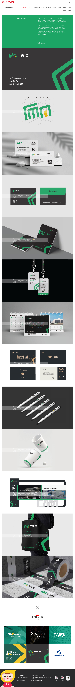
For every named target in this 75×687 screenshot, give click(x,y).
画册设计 (54, 7)
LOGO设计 (59, 7)
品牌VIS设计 (25, 7)
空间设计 (70, 10)
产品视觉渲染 (37, 7)
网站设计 (70, 7)
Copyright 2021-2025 (20, 675)
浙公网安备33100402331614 (21, 680)
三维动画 (43, 7)
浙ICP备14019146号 (20, 678)
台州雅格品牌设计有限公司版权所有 (22, 677)
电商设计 (65, 10)
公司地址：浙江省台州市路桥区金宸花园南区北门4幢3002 (41, 677)
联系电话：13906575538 (35, 678)
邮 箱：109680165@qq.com (36, 680)
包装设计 (65, 7)
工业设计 (31, 7)
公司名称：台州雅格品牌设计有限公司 (37, 675)
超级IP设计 (48, 7)
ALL (21, 7)
